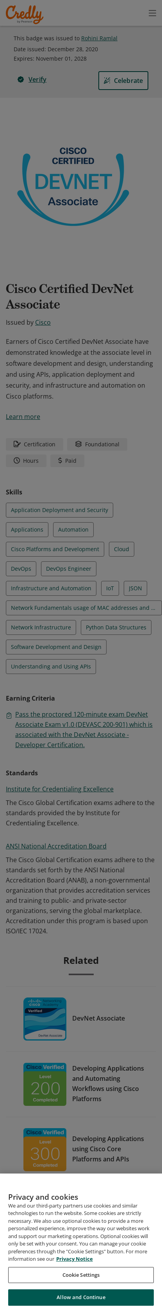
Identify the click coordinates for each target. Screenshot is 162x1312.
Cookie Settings (81, 1276)
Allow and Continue (81, 1299)
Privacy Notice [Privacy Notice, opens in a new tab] (74, 1260)
